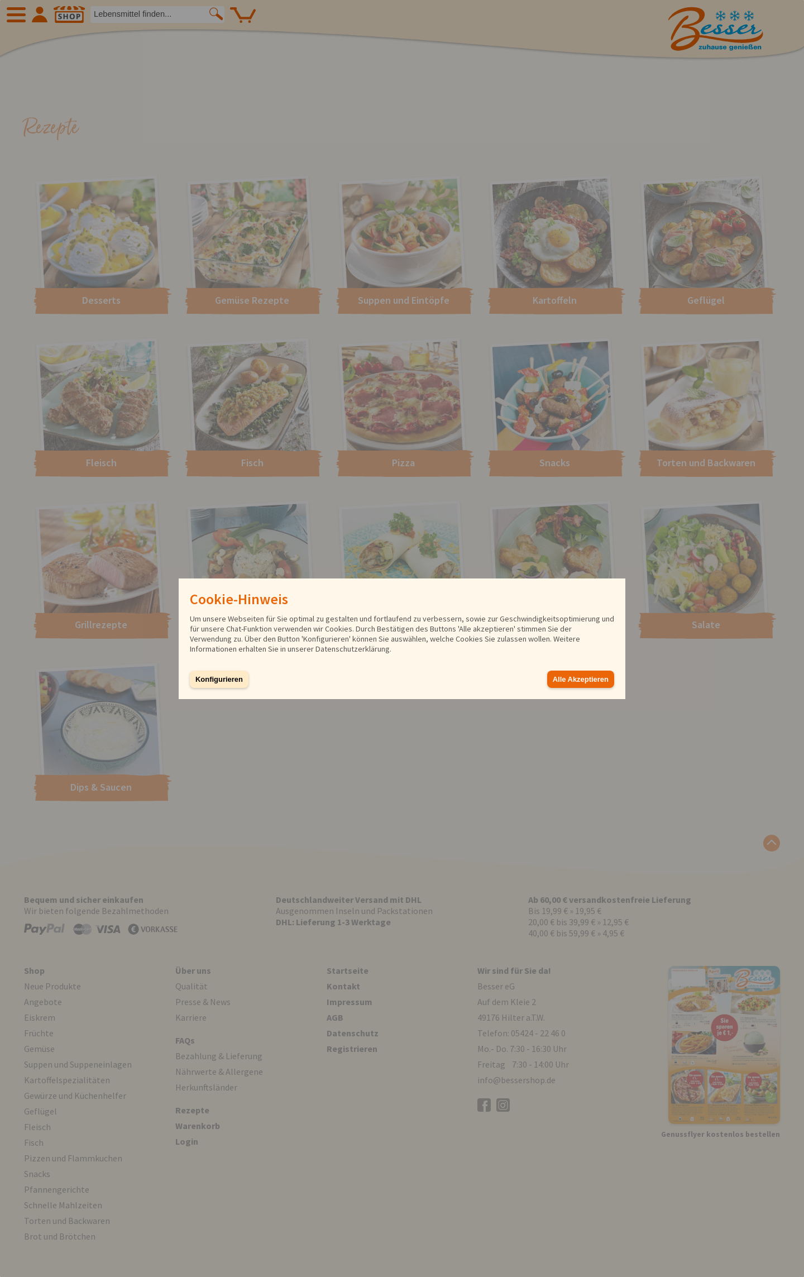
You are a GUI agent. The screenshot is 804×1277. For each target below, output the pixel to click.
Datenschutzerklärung (352, 649)
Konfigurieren (219, 679)
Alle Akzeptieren (581, 679)
